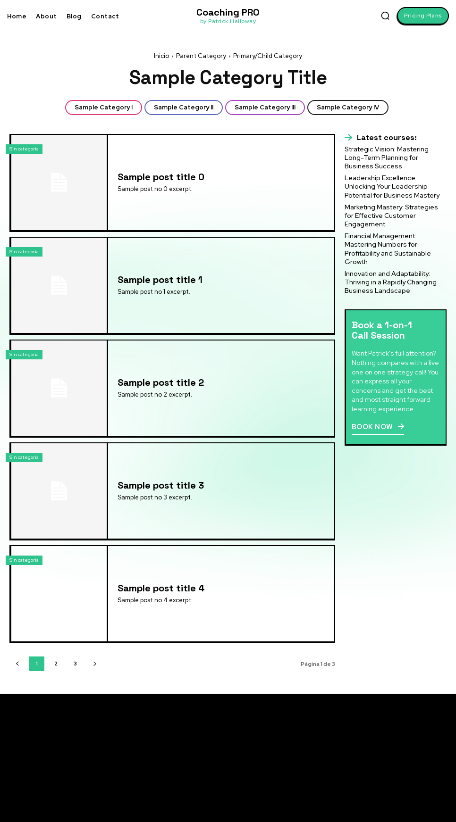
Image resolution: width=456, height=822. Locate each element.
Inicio (161, 56)
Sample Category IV (347, 107)
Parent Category (201, 56)
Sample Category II (183, 107)
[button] (385, 15)
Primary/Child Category (267, 56)
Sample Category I (103, 107)
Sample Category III (265, 107)
